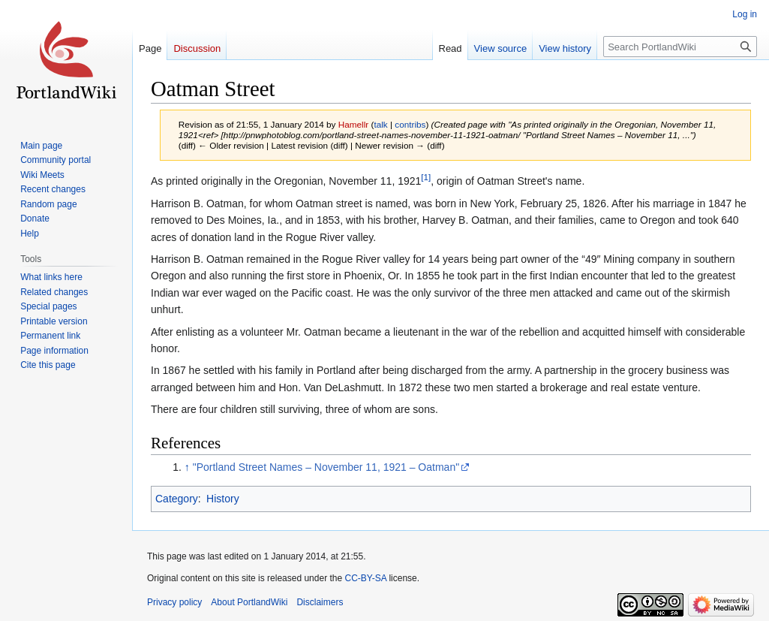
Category (176, 499)
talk (380, 124)
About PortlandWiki (249, 602)
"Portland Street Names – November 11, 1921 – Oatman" (326, 467)
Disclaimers (319, 602)
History (222, 499)
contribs (410, 124)
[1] (426, 177)
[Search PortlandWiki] (680, 46)
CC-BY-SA (365, 578)
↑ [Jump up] (187, 467)
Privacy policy (174, 602)
